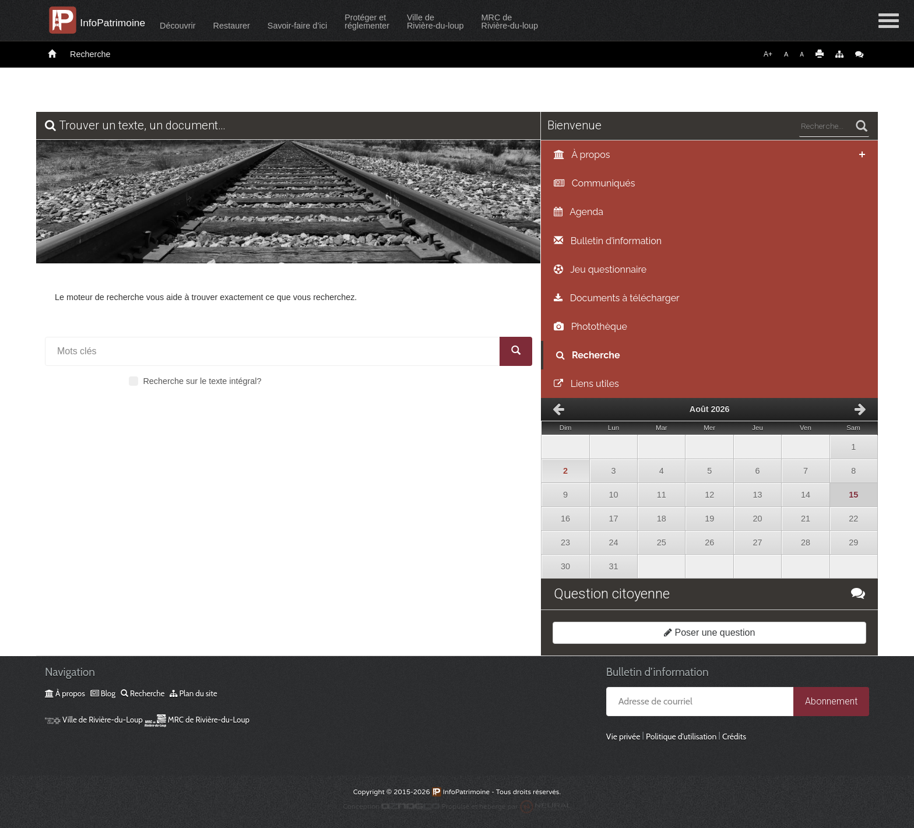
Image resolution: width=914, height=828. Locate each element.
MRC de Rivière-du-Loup (197, 719)
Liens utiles (586, 383)
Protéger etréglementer (390, 21)
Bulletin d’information (608, 240)
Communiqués (594, 183)
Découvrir (201, 25)
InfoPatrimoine (121, 22)
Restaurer (255, 25)
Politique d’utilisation (681, 736)
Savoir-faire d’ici (320, 25)
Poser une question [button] (709, 632)
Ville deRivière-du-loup (458, 21)
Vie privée (623, 736)
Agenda (578, 211)
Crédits (734, 736)
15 (847, 491)
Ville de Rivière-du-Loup (94, 719)
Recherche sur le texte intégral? (195, 381)
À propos (582, 154)
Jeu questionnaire (600, 269)
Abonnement (831, 701)
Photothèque (590, 326)
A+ (768, 54)
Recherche (90, 54)
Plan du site (193, 693)
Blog (102, 693)
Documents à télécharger (616, 298)
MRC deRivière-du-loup (533, 21)
